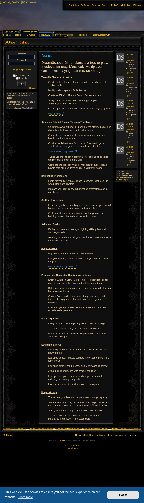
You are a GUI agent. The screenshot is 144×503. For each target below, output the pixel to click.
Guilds (57, 35)
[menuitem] (137, 5)
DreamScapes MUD (101, 35)
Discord (70, 35)
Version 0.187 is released (130, 126)
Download (31, 35)
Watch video (54, 113)
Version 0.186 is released (130, 149)
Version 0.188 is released (130, 103)
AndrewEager (122, 180)
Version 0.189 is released (130, 80)
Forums (44, 35)
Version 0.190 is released (130, 57)
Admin (134, 62)
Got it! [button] (123, 495)
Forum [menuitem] (85, 5)
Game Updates (129, 72)
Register (32, 88)
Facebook (83, 35)
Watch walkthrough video (61, 151)
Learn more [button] (25, 497)
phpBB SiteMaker (72, 445)
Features (17, 35)
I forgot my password (21, 70)
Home (5, 35)
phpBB (62, 441)
